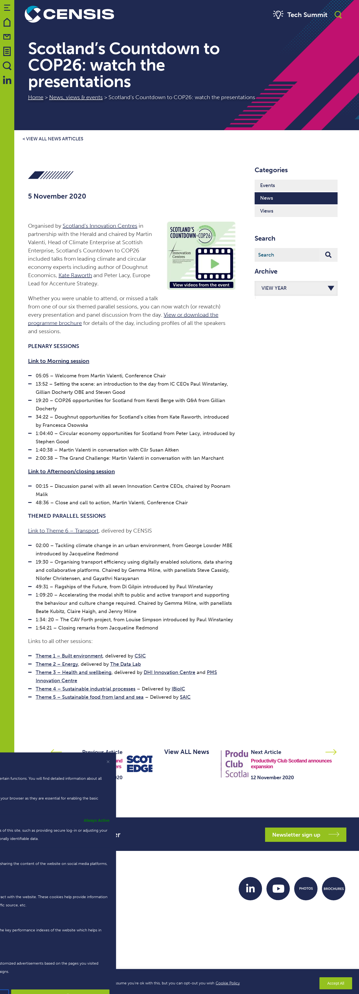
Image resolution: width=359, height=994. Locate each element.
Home (35, 97)
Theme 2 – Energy (57, 664)
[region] (179, 981)
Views (266, 211)
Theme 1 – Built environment (69, 656)
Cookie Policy (228, 983)
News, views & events (76, 97)
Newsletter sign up (305, 834)
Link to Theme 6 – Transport (63, 530)
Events (267, 185)
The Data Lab (125, 664)
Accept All (335, 983)
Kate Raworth (75, 275)
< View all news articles (53, 139)
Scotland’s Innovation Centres (100, 225)
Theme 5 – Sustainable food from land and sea (90, 697)
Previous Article (102, 752)
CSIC (140, 656)
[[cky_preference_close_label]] (108, 761)
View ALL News (186, 752)
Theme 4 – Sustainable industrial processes (85, 689)
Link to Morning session (58, 361)
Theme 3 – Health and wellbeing (74, 672)
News (266, 198)
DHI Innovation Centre (169, 672)
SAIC (185, 697)
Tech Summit (299, 15)
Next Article (266, 752)
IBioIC (178, 689)
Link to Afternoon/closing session (71, 471)
